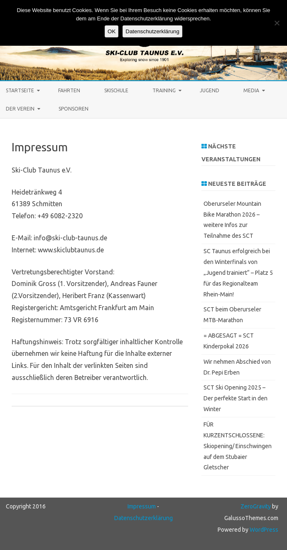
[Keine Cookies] (276, 23)
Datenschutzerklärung (143, 518)
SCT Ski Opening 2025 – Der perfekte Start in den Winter (235, 398)
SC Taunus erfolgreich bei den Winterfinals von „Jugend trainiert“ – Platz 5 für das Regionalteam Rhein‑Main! (238, 272)
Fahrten (69, 90)
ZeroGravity (255, 506)
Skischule (116, 90)
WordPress (263, 529)
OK (111, 31)
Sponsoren (73, 108)
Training (164, 90)
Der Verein (20, 108)
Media (251, 90)
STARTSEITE (20, 90)
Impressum (142, 506)
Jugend (209, 90)
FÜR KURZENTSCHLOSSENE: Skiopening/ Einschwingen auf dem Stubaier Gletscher (238, 446)
